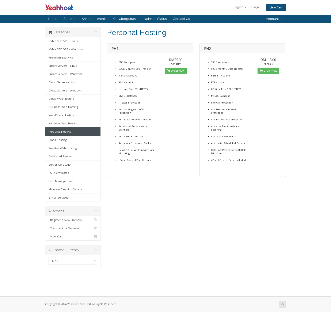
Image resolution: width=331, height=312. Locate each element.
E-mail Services (58, 197)
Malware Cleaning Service (66, 189)
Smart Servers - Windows (65, 74)
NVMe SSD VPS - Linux (63, 41)
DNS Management (61, 181)
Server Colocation (60, 164)
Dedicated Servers (61, 156)
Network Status (155, 19)
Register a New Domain (73, 219)
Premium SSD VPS (61, 57)
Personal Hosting (60, 132)
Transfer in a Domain (73, 228)
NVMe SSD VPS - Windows (66, 49)
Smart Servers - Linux (63, 66)
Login (255, 7)
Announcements (94, 19)
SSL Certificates (59, 173)
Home (52, 19)
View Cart (276, 7)
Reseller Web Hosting (63, 148)
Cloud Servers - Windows (65, 90)
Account (274, 19)
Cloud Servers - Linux (63, 82)
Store (69, 19)
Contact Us (181, 19)
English (240, 7)
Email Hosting (58, 140)
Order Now (175, 70)
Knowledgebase (125, 19)
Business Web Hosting (63, 107)
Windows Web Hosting (63, 123)
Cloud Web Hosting (61, 99)
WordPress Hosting (61, 115)
